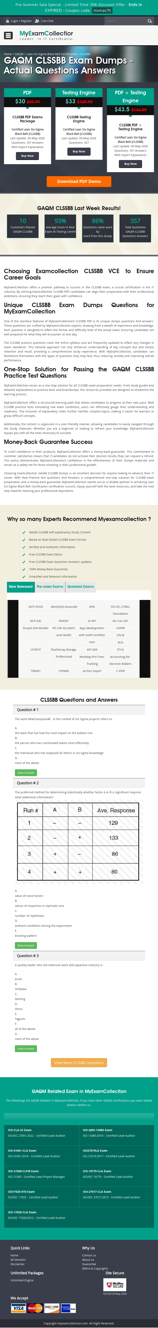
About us (88, 1260)
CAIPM (120, 628)
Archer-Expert (92, 671)
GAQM (19, 54)
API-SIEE (92, 650)
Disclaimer (18, 1264)
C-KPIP (120, 671)
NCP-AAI (35, 621)
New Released (21, 587)
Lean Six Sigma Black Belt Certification (52, 54)
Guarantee (89, 1264)
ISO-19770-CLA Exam (97, 1172)
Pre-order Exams (50, 587)
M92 (92, 607)
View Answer (25, 773)
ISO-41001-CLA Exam (22, 1151)
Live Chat (43, 20)
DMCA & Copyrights (95, 1269)
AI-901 (92, 621)
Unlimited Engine (22, 1281)
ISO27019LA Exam (95, 1151)
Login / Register (18, 20)
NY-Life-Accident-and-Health (64, 632)
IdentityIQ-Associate (64, 607)
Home (8, 54)
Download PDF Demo (79, 182)
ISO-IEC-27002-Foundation (120, 610)
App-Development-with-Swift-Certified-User (92, 635)
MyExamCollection (47, 35)
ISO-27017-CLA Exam (97, 1192)
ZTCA (120, 650)
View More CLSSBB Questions (79, 1063)
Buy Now (27, 156)
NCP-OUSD (36, 607)
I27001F (36, 650)
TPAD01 (36, 671)
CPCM (120, 636)
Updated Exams (80, 587)
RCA (120, 643)
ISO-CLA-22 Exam (20, 1130)
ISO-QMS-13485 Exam (97, 1130)
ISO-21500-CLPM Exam (23, 1172)
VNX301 (64, 621)
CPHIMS (64, 671)
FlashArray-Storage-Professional (64, 653)
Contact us (89, 1256)
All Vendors (18, 1260)
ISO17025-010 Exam (21, 1192)
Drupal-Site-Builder (36, 628)
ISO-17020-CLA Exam (22, 1213)
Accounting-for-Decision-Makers (121, 660)
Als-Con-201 (120, 621)
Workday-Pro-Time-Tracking (92, 660)
